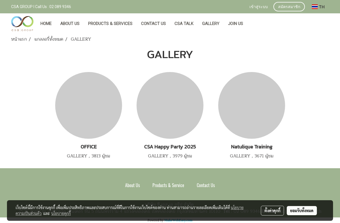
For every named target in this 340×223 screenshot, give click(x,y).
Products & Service (168, 185)
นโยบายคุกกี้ (61, 213)
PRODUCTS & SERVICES (110, 23)
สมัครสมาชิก (289, 7)
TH (318, 6)
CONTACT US (153, 23)
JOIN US (235, 23)
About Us (132, 185)
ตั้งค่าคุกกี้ (272, 210)
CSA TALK (183, 23)
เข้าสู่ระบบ (258, 7)
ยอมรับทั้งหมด (302, 210)
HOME (46, 23)
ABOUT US (69, 23)
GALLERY (210, 23)
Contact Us (206, 185)
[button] (252, 24)
